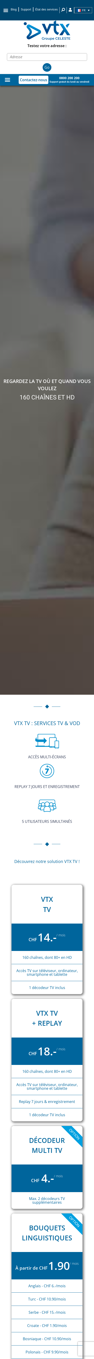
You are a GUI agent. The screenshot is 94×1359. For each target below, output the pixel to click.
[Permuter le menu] (7, 80)
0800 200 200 (69, 78)
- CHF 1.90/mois (53, 1325)
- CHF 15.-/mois (53, 1312)
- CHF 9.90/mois (54, 1352)
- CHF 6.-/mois (54, 1285)
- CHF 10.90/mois (51, 1299)
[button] (5, 10)
